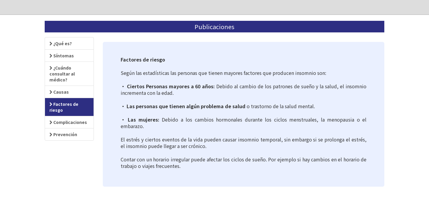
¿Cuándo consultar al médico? (62, 74)
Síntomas (61, 56)
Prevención (63, 134)
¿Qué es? (60, 43)
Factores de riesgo (63, 107)
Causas (59, 92)
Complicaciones (68, 122)
